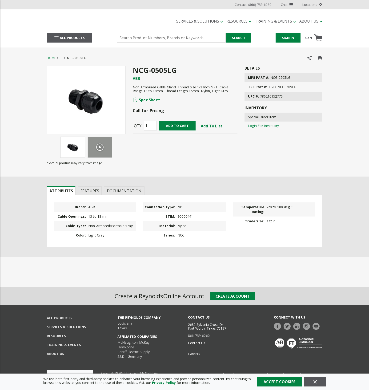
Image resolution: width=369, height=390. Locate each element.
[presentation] (61, 190)
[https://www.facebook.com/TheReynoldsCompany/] (278, 326)
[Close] (315, 381)
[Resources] (238, 21)
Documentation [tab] (124, 191)
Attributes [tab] (61, 191)
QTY (137, 125)
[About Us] (310, 21)
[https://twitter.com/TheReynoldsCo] (288, 326)
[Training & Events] (275, 21)
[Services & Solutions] (199, 21)
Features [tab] (89, 191)
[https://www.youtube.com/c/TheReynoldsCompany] (317, 326)
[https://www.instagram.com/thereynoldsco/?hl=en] (307, 326)
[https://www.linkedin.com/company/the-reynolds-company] (298, 326)
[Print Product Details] (320, 58)
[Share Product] (309, 58)
